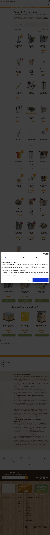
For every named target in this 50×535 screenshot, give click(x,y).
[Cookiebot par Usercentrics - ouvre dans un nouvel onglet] (43, 254)
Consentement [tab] (8, 257)
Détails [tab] (25, 257)
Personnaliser (25, 280)
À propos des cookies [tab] (41, 257)
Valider (40, 280)
